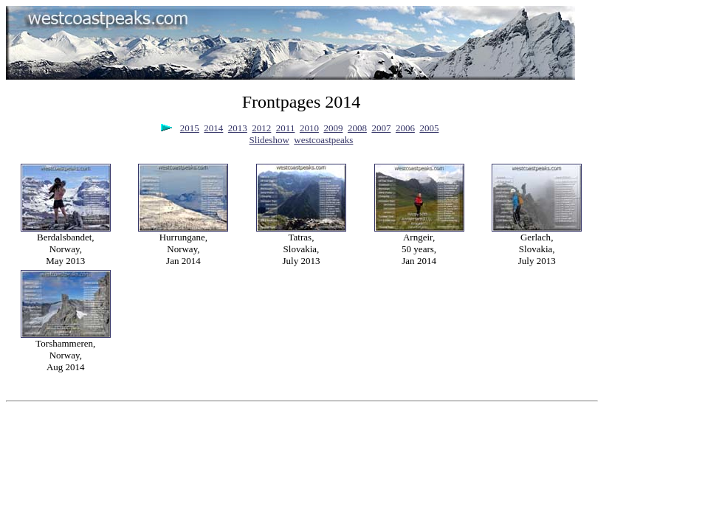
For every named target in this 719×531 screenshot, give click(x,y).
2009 (333, 127)
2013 (237, 127)
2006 (405, 127)
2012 (261, 127)
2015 (189, 127)
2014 (213, 127)
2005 (428, 127)
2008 (357, 127)
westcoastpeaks (323, 139)
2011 (285, 127)
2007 (381, 127)
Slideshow (269, 139)
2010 (309, 127)
